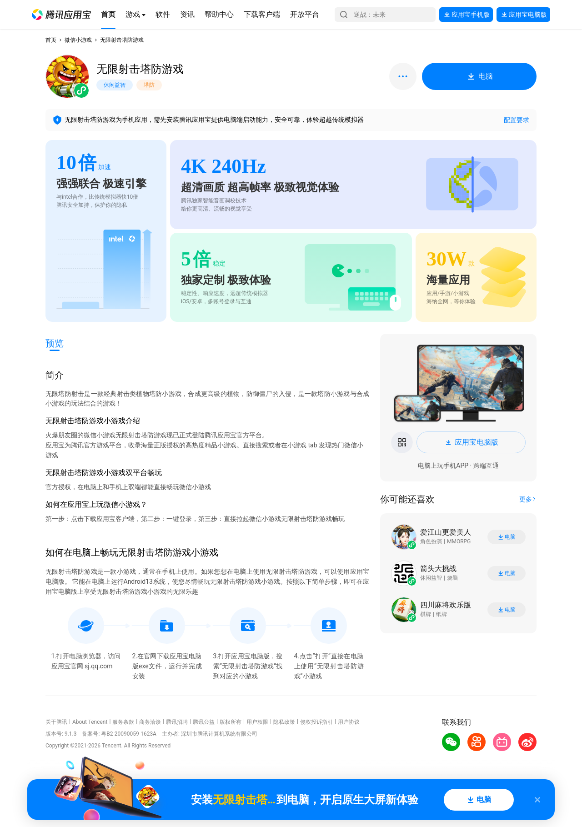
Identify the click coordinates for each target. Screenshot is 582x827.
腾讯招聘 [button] (177, 722)
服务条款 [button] (123, 722)
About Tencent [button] (89, 722)
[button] (61, 14)
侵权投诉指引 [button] (316, 722)
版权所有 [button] (230, 722)
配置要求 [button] (516, 120)
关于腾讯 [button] (56, 722)
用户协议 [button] (349, 722)
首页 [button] (50, 40)
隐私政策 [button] (284, 722)
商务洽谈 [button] (150, 722)
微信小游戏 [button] (78, 40)
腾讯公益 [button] (204, 722)
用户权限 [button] (257, 722)
